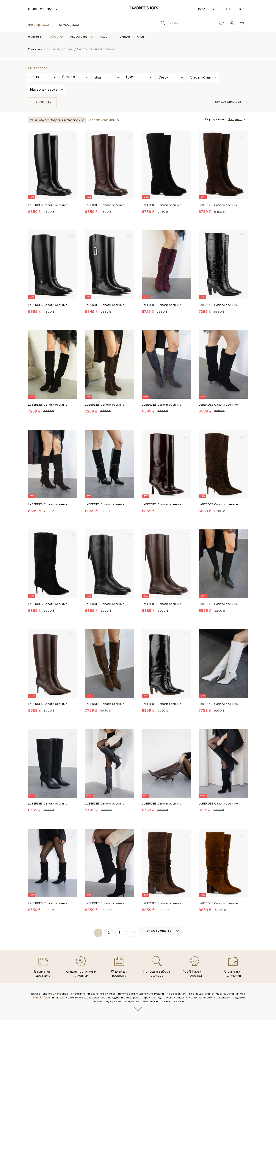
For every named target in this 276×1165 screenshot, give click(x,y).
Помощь (203, 9)
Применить (42, 102)
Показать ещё (157, 931)
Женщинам (38, 25)
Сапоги (82, 49)
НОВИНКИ (35, 37)
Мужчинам (69, 25)
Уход (103, 37)
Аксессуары (79, 37)
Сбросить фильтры (103, 120)
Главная (34, 49)
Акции (141, 37)
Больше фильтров (228, 102)
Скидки (124, 37)
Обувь (53, 37)
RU (241, 9)
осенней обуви (40, 994)
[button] (107, 77)
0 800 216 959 (40, 9)
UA (228, 9)
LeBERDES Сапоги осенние (47, 205)
